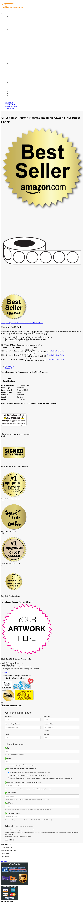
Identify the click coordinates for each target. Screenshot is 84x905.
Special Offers (18, 28)
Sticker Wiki (17, 76)
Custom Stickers (14, 63)
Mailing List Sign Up (20, 88)
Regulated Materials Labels (22, 58)
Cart (10, 95)
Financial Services (19, 48)
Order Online (38, 323)
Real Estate (17, 54)
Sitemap (16, 90)
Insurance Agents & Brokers (22, 35)
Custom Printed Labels (21, 20)
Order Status (17, 86)
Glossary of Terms (19, 78)
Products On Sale (19, 22)
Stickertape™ (17, 52)
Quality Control (18, 33)
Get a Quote (17, 67)
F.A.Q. (15, 80)
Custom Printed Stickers (21, 46)
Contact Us (13, 82)
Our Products (13, 16)
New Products (18, 24)
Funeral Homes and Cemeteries (23, 60)
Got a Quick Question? (8, 323)
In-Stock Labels (18, 18)
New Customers (18, 99)
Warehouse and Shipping (21, 45)
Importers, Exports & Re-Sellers (24, 39)
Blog (15, 75)
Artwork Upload (18, 69)
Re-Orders (12, 92)
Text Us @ (8, 859)
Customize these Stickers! (25, 323)
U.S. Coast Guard (19, 56)
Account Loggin (18, 97)
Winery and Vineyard (20, 37)
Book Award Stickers (20, 61)
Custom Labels (10, 104)
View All (16, 31)
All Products (9, 103)
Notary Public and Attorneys (22, 41)
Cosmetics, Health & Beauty (22, 43)
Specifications (9, 366)
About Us (12, 71)
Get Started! (5, 672)
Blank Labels (9, 108)
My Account (13, 93)
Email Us (4, 861)
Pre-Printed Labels (11, 106)
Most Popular (17, 26)
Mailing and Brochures (21, 50)
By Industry (13, 29)
